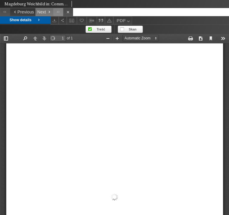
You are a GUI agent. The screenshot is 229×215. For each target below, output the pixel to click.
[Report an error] (109, 20)
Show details (25, 20)
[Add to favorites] (82, 20)
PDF (124, 21)
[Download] (54, 20)
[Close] (68, 12)
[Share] (63, 20)
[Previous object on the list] (22, 12)
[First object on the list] (5, 12)
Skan (133, 29)
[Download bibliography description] (92, 20)
